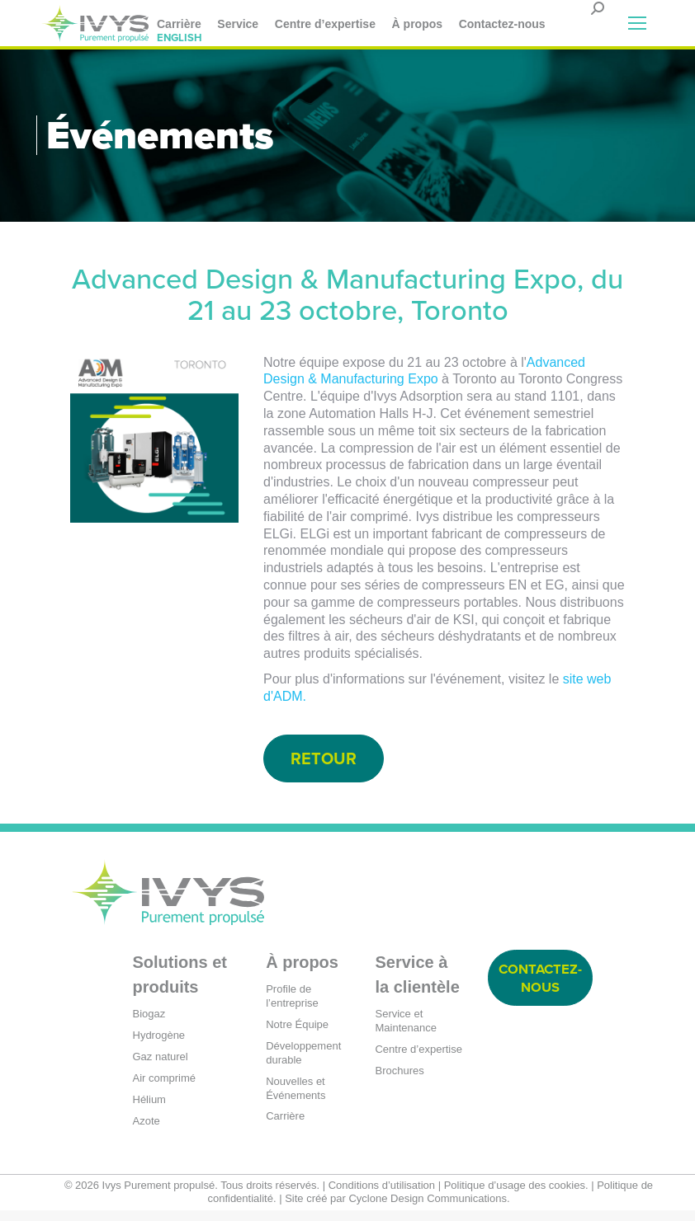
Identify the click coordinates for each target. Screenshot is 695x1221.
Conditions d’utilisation (382, 1195)
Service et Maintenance (405, 1030)
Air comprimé (164, 1088)
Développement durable (303, 1063)
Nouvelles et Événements (295, 1098)
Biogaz (149, 1023)
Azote (146, 1131)
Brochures (399, 1080)
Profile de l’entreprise (292, 1006)
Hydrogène (159, 1045)
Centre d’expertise (418, 1059)
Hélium (149, 1109)
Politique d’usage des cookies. (516, 1195)
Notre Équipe (297, 1034)
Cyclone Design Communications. (428, 1209)
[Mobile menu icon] (637, 23)
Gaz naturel (160, 1066)
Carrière (285, 1126)
